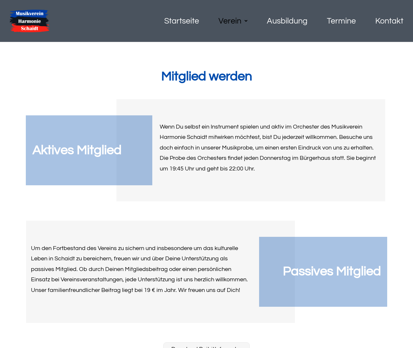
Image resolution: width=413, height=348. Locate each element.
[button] (232, 21)
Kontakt (389, 21)
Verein (232, 21)
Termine (341, 21)
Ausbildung (287, 21)
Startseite (181, 21)
